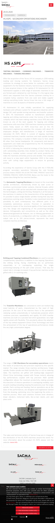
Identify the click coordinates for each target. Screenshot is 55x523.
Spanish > (5, 2)
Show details (50, 518)
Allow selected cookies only (28, 513)
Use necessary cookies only (28, 510)
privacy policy (10, 502)
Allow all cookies (27, 507)
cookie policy (33, 494)
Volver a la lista (45, 448)
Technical (14, 516)
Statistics (22, 517)
